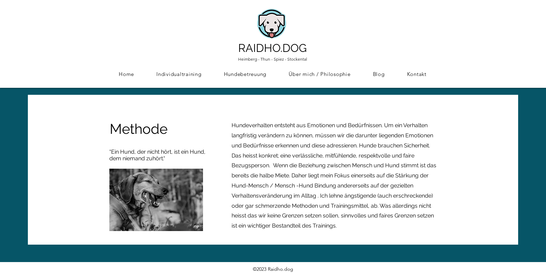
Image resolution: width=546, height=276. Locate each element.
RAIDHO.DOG (272, 47)
